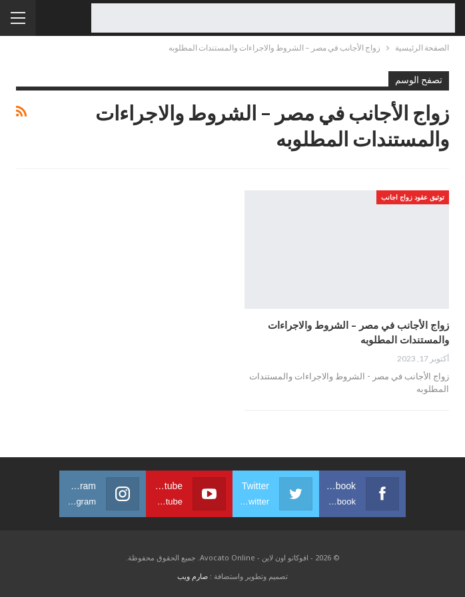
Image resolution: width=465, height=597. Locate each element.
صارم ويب (192, 576)
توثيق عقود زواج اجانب (412, 197)
